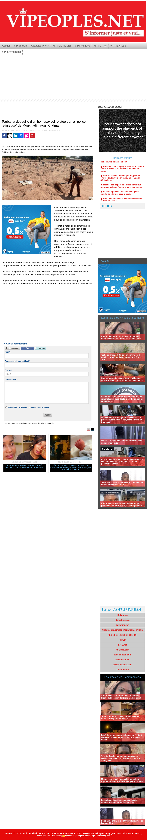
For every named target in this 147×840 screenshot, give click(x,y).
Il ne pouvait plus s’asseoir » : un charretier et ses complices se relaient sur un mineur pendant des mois (122, 461)
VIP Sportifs (20, 45)
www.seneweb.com (122, 664)
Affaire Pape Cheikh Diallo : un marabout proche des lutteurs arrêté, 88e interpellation (121, 504)
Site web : (9, 370)
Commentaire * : (12, 379)
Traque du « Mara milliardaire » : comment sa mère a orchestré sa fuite (122, 483)
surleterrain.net (122, 659)
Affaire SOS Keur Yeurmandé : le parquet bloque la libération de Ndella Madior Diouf (121, 337)
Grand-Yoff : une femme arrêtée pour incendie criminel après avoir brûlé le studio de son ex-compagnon (122, 399)
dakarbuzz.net (122, 620)
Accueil (6, 45)
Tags (93, 836)
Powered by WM (103, 836)
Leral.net (122, 645)
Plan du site (56, 836)
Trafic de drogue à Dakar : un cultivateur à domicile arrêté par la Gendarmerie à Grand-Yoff (121, 357)
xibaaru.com (122, 669)
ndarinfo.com (122, 650)
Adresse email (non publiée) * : (18, 361)
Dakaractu (123, 615)
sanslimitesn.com (122, 655)
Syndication (70, 836)
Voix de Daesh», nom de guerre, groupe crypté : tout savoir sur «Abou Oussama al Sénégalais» (120, 179)
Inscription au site (83, 836)
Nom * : (8, 352)
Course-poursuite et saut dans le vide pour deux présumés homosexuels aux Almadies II (122, 379)
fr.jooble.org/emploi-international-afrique (122, 630)
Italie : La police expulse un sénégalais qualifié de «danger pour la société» (119, 194)
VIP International (11, 51)
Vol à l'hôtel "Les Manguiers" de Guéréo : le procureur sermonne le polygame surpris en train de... (121, 419)
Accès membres (43, 836)
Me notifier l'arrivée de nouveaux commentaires (28, 407)
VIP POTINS (100, 45)
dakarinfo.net (122, 625)
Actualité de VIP (40, 45)
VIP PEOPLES (118, 45)
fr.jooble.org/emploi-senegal (123, 635)
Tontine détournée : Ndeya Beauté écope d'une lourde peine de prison (24, 466)
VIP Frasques (82, 45)
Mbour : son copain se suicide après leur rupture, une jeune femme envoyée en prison (121, 187)
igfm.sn (122, 640)
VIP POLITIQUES (61, 45)
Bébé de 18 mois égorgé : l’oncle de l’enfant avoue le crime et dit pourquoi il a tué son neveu (70, 467)
